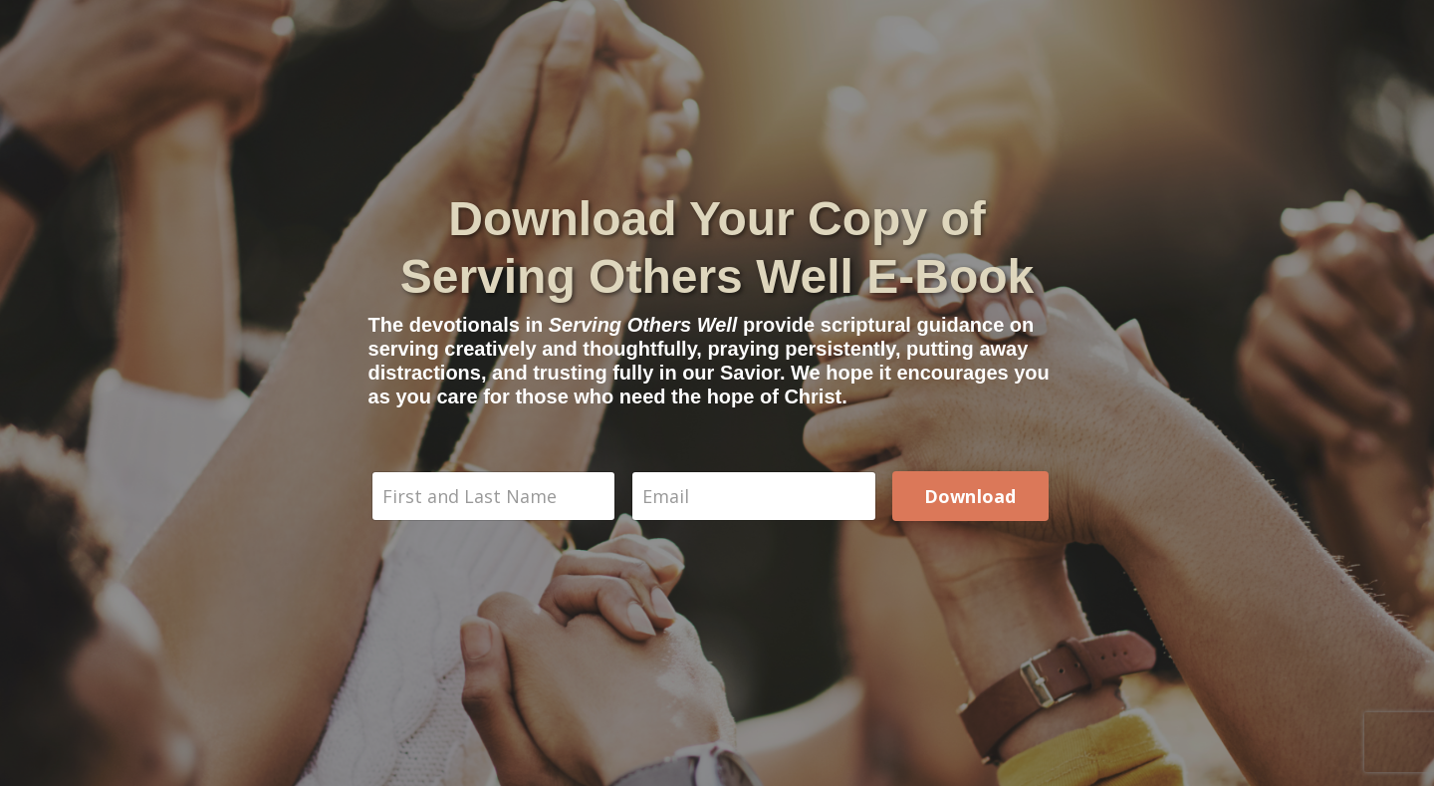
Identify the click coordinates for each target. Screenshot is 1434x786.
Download (970, 496)
